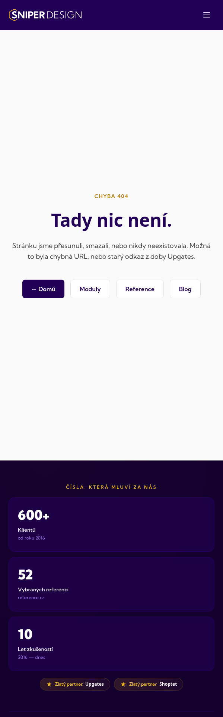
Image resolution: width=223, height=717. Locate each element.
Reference (139, 289)
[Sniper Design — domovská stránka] (45, 15)
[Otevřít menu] (206, 14)
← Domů (43, 289)
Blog (185, 289)
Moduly (90, 289)
